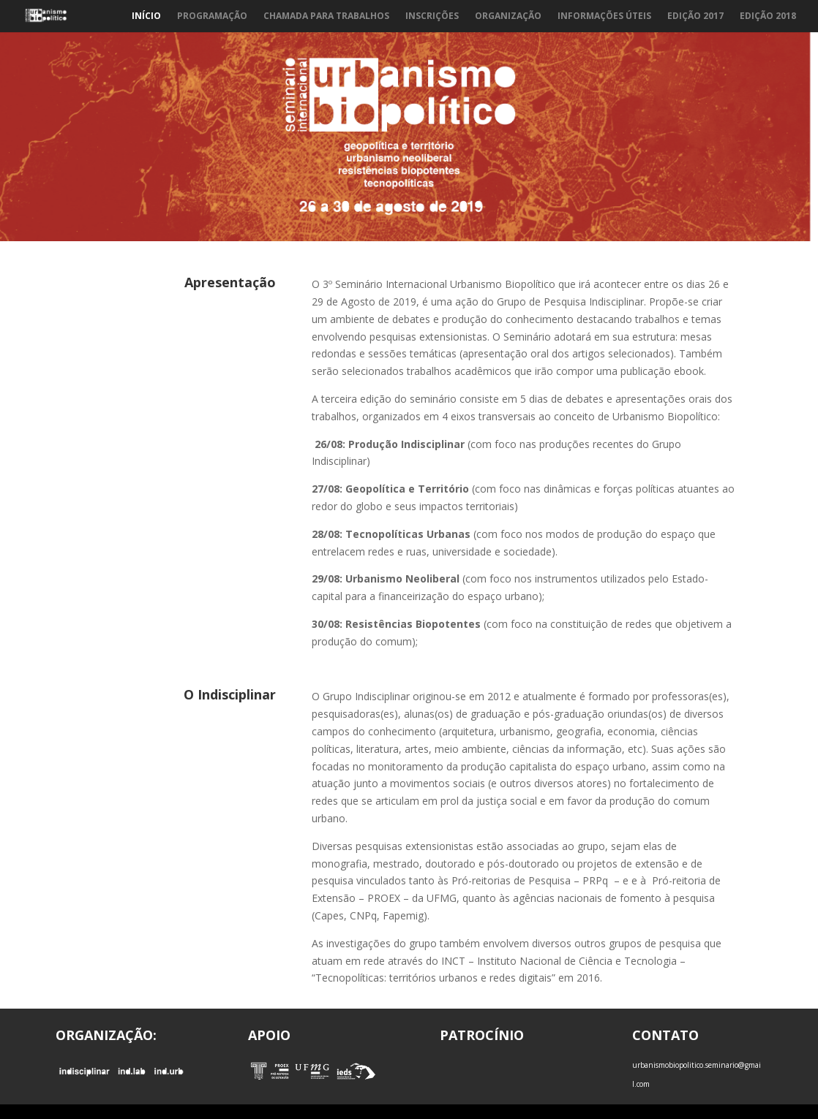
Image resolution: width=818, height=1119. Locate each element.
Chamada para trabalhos (326, 16)
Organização (508, 16)
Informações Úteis (604, 16)
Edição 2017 (695, 16)
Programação (212, 16)
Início (146, 16)
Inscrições (432, 16)
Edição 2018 (768, 16)
